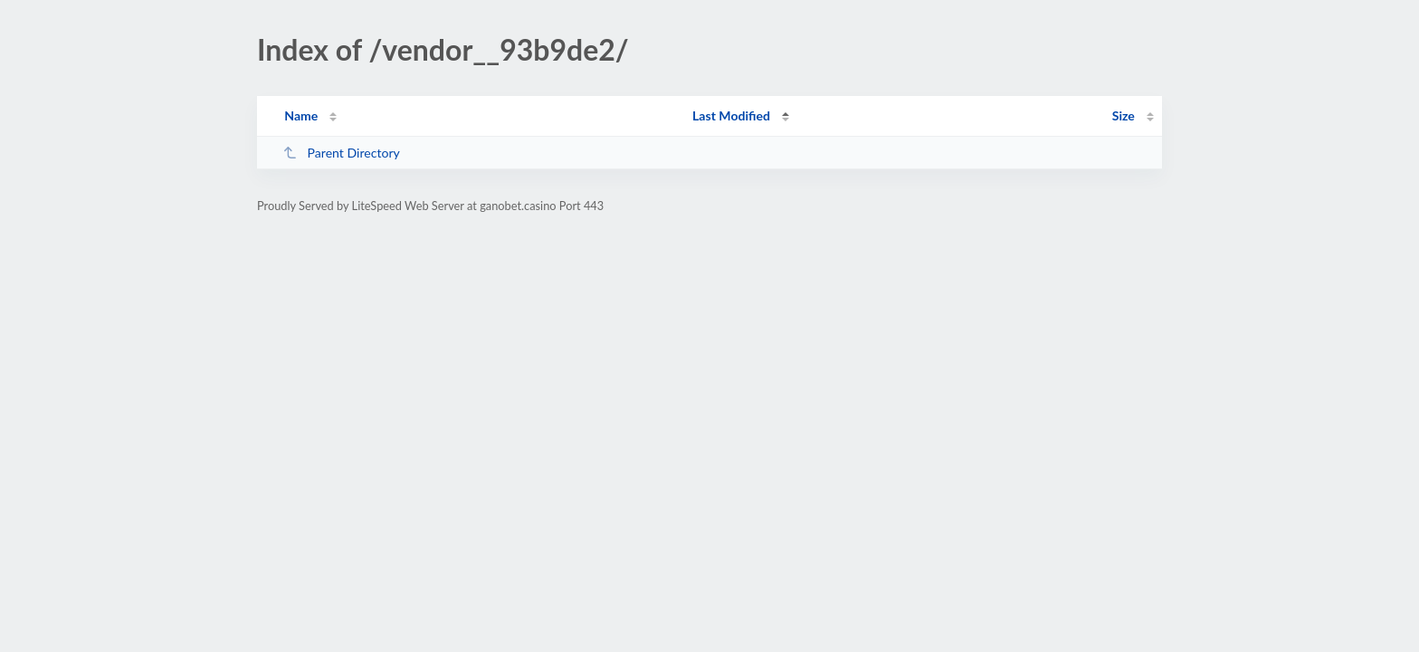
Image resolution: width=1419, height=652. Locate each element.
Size (1123, 115)
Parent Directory (341, 152)
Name (301, 115)
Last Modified (731, 115)
